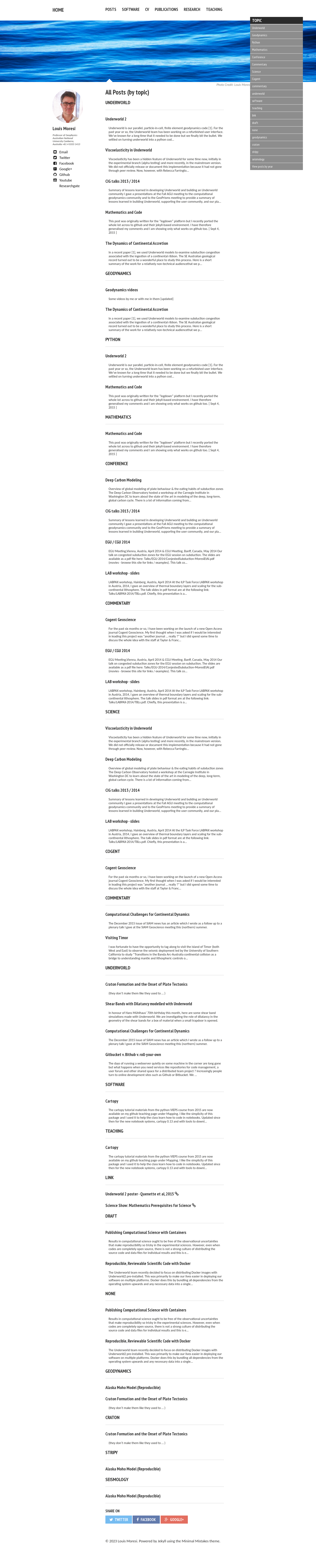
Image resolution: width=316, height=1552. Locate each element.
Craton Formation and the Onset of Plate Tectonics (146, 983)
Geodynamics (259, 35)
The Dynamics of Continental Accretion (136, 242)
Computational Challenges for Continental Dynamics (147, 913)
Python (256, 42)
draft (255, 123)
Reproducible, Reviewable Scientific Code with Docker (147, 1262)
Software (130, 9)
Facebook (63, 162)
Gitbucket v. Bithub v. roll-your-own (133, 1053)
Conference (258, 57)
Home (57, 9)
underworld (258, 93)
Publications (166, 9)
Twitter (61, 156)
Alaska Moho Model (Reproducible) (133, 1386)
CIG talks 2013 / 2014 (122, 180)
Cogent (256, 79)
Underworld (258, 28)
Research (192, 9)
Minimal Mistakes (195, 1540)
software (257, 101)
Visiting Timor (116, 936)
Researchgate (69, 185)
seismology (258, 159)
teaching (257, 108)
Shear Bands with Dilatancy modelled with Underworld (148, 1002)
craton (256, 144)
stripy (255, 152)
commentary (259, 86)
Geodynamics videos (121, 289)
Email (60, 151)
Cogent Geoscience (120, 618)
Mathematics (259, 50)
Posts (110, 9)
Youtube (62, 179)
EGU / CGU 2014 (117, 541)
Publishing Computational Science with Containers (145, 1231)
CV (147, 9)
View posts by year (262, 166)
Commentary (259, 64)
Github (61, 173)
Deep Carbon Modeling (123, 479)
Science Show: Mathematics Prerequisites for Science (148, 1204)
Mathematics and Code (123, 211)
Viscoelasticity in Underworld (128, 149)
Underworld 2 (116, 118)
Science (256, 72)
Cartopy (111, 1100)
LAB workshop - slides (122, 572)
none (255, 130)
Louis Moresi (215, 84)
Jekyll (162, 1540)
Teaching (214, 9)
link (254, 115)
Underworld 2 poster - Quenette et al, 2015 (139, 1193)
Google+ (62, 168)
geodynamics (259, 137)
